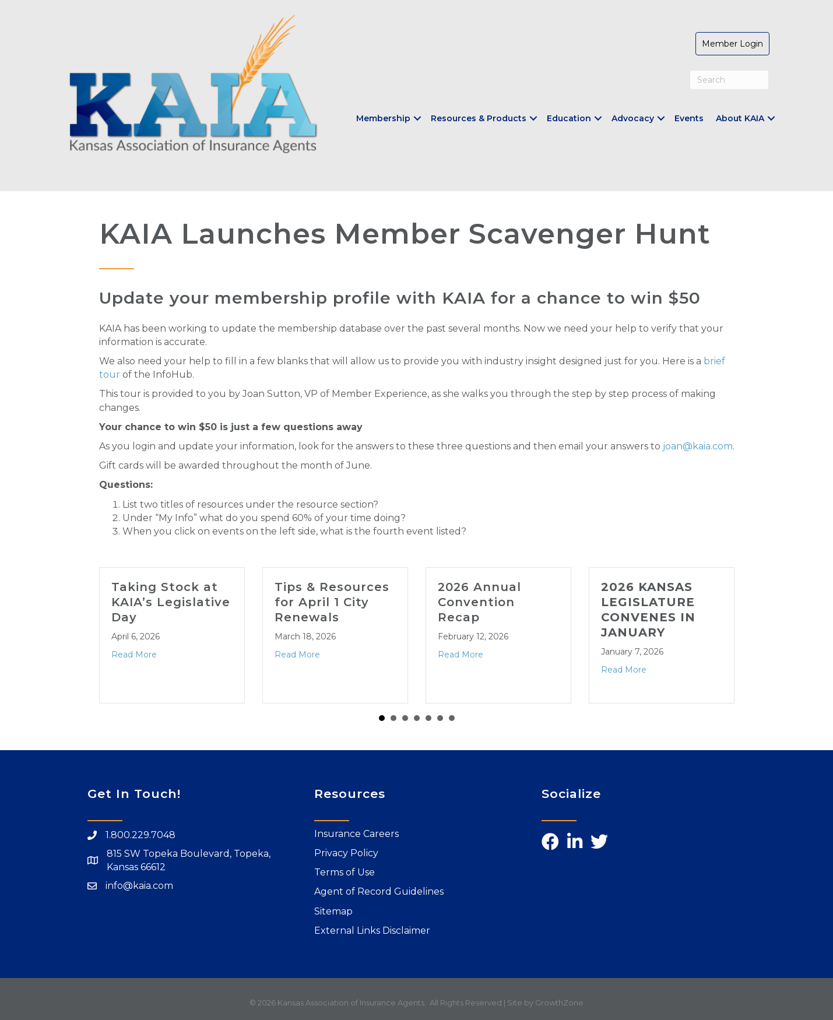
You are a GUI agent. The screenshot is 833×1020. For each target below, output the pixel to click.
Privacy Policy (346, 853)
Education (569, 118)
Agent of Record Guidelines (379, 891)
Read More (134, 654)
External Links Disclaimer (372, 930)
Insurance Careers (356, 833)
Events (689, 118)
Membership (383, 118)
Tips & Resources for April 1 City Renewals (332, 602)
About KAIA (740, 118)
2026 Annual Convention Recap (479, 602)
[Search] (729, 80)
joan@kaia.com (698, 446)
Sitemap (333, 911)
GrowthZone (559, 1002)
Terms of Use (344, 872)
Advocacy (632, 118)
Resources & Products (478, 118)
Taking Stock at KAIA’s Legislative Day (170, 602)
